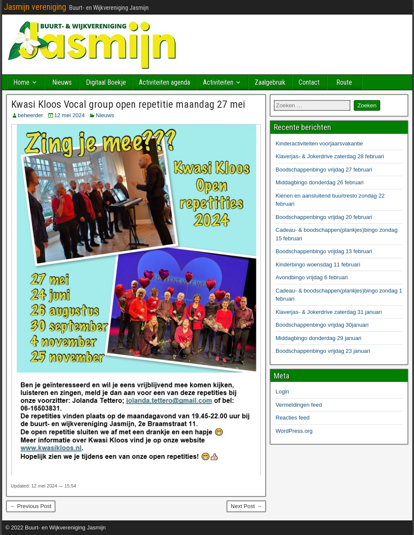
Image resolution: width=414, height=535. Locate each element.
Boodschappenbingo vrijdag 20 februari (324, 217)
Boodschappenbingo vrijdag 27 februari (324, 169)
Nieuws (62, 82)
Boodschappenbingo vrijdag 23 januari (323, 351)
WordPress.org (294, 431)
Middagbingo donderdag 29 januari (318, 338)
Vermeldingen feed (299, 405)
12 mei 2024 (69, 115)
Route (344, 82)
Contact (309, 82)
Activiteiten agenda (164, 82)
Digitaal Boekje (106, 82)
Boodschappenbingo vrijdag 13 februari (324, 251)
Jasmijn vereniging (35, 7)
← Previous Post (31, 506)
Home (21, 82)
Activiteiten (218, 82)
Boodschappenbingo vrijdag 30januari (322, 325)
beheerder (30, 115)
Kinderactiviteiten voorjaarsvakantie (319, 143)
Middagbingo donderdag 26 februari (320, 182)
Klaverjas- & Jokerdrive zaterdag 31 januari (329, 312)
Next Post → (246, 506)
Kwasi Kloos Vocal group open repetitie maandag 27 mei (128, 104)
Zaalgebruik (270, 82)
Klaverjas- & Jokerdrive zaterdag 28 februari (330, 156)
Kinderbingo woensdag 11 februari (318, 264)
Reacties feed (293, 417)
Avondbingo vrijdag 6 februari (312, 277)
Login (282, 391)
